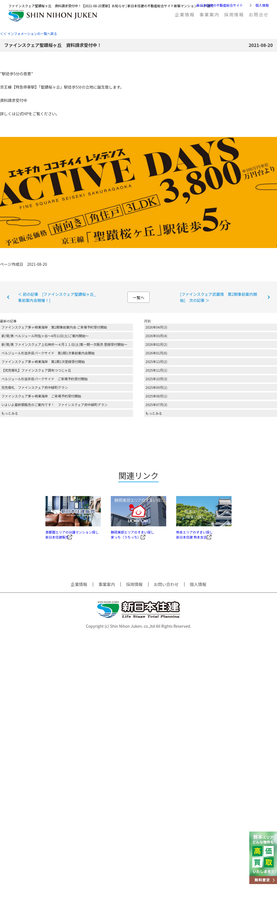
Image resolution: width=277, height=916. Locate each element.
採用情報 (234, 14)
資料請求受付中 (13, 100)
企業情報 (185, 14)
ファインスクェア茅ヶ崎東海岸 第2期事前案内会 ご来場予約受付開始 (54, 327)
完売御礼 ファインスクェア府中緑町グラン (34, 387)
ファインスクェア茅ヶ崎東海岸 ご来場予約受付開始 (41, 396)
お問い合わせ (166, 591)
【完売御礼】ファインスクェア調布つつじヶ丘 (36, 370)
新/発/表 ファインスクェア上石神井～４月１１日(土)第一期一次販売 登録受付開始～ (64, 344)
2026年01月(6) (156, 353)
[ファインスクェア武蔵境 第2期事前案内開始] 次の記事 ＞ (218, 297)
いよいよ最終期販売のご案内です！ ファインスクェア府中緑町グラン (54, 404)
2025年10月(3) (156, 378)
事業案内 (209, 14)
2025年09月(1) (156, 387)
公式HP (22, 113)
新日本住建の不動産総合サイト (219, 5)
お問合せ (259, 14)
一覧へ (138, 297)
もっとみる (9, 413)
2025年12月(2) (156, 361)
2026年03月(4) (156, 335)
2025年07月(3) (156, 404)
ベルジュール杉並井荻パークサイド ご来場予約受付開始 (44, 378)
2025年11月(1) (156, 370)
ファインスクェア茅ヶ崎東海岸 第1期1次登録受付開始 (43, 361)
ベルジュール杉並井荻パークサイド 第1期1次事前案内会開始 (47, 353)
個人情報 (262, 5)
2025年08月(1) (156, 396)
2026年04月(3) (156, 327)
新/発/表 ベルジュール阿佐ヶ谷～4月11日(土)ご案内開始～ (45, 335)
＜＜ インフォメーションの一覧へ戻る (28, 33)
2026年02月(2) (156, 344)
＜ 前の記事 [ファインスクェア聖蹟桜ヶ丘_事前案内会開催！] (57, 297)
